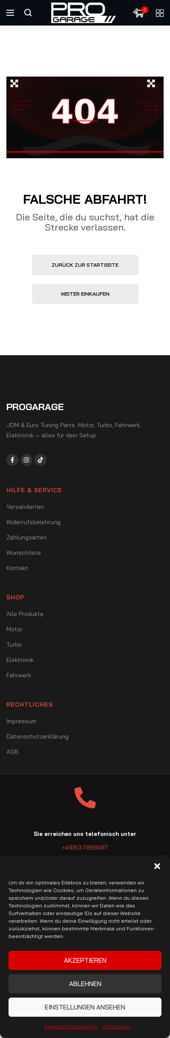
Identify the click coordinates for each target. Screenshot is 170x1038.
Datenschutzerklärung (71, 1026)
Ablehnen (85, 984)
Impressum (116, 1026)
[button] (157, 866)
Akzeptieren (85, 960)
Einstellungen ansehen (85, 1007)
